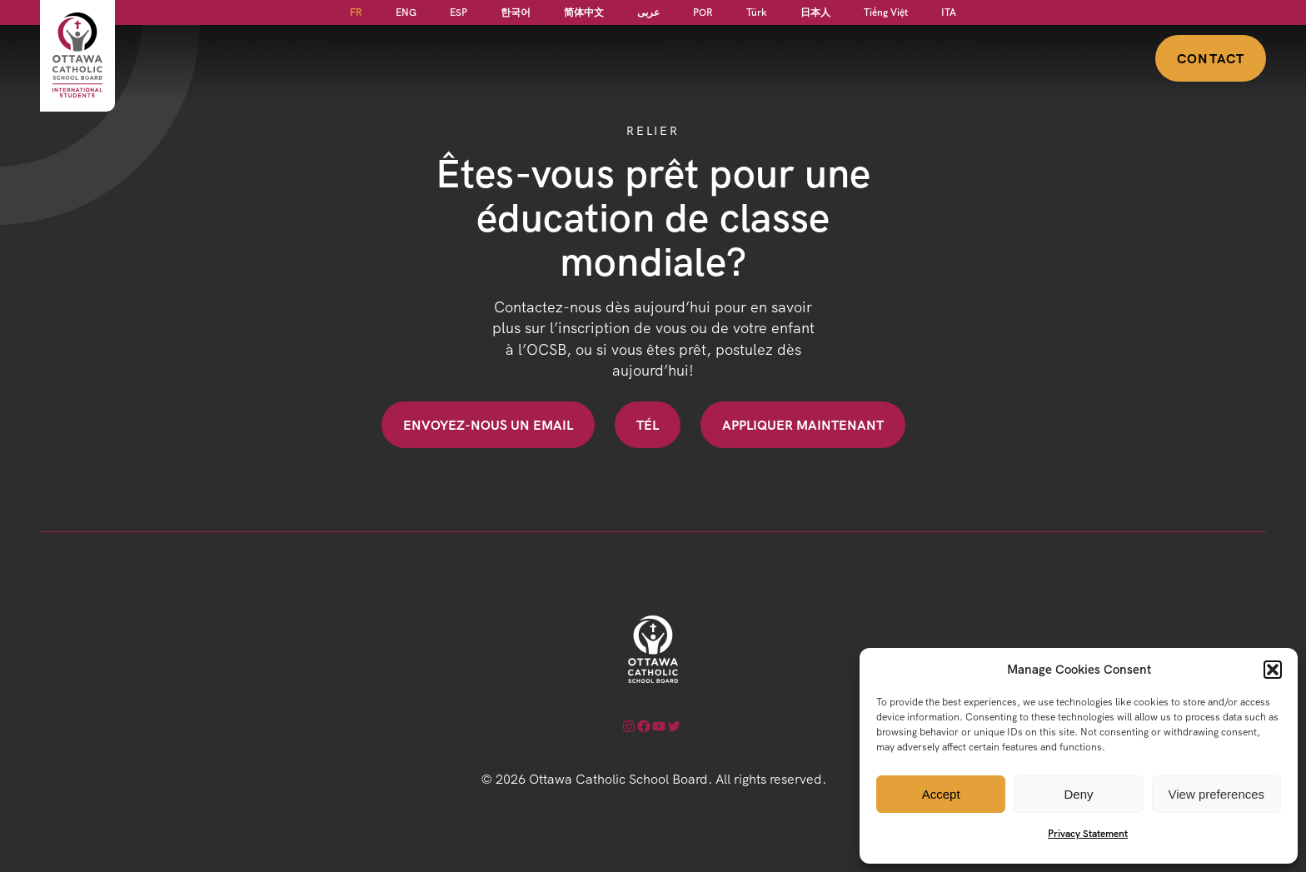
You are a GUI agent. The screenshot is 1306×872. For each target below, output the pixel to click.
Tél (647, 424)
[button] (1272, 669)
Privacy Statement (1088, 833)
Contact (1210, 58)
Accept (941, 794)
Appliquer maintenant (803, 424)
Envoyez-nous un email (488, 424)
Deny (1078, 794)
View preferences (1217, 794)
